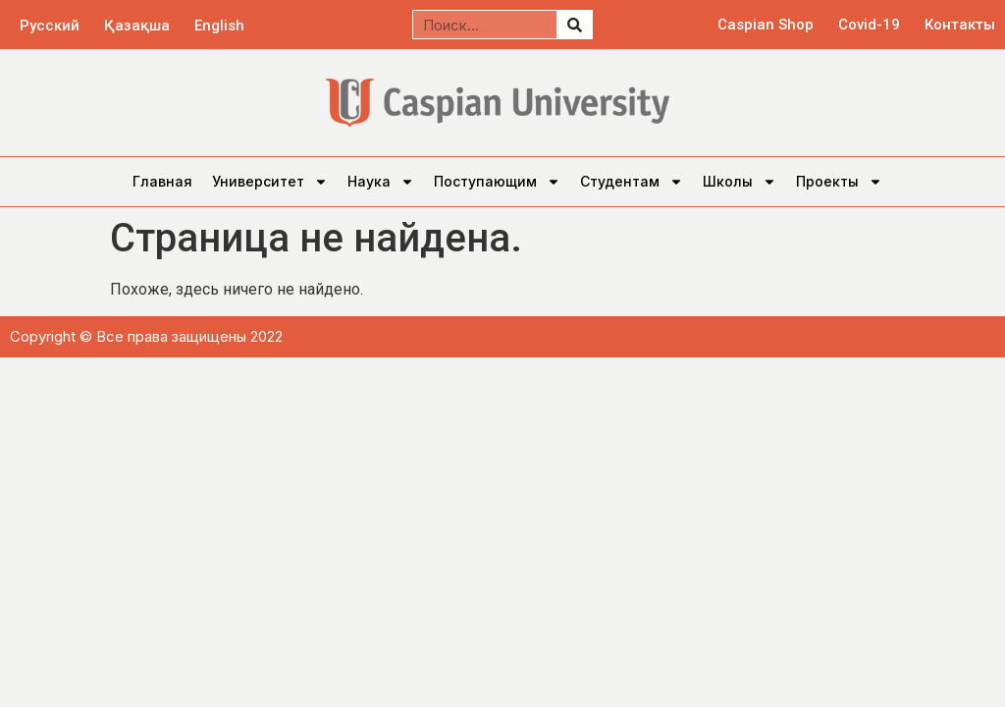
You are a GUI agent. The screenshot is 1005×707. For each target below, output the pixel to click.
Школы (739, 181)
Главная (162, 181)
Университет (270, 181)
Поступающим (497, 181)
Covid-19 (869, 24)
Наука (380, 181)
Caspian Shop (765, 24)
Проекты (839, 181)
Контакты (960, 24)
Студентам (631, 181)
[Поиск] (574, 24)
